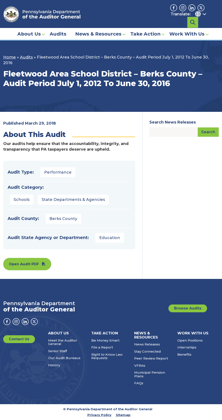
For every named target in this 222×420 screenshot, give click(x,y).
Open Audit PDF (24, 264)
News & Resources (98, 27)
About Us (29, 27)
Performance (58, 172)
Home (9, 57)
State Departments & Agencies (73, 199)
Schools (21, 199)
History (54, 365)
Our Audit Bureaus (64, 358)
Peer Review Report (151, 358)
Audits (58, 27)
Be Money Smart (105, 340)
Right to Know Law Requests (106, 356)
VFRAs (139, 365)
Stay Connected (147, 351)
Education (109, 237)
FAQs (138, 383)
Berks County (63, 218)
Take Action (145, 27)
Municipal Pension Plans (149, 374)
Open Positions (190, 340)
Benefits (184, 354)
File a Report (102, 347)
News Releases (147, 344)
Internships (186, 347)
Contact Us (19, 339)
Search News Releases (172, 122)
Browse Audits (187, 308)
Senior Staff (57, 351)
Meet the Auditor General (62, 342)
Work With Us (186, 27)
